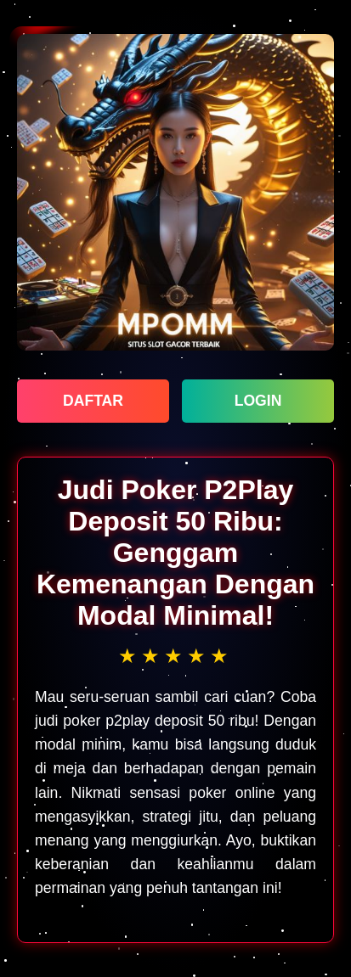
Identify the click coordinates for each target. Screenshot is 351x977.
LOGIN (258, 400)
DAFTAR (93, 400)
